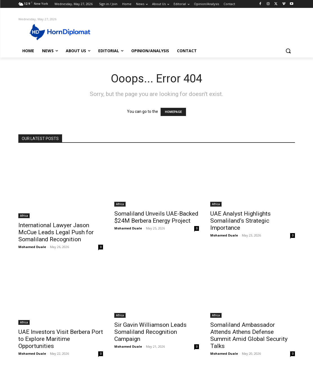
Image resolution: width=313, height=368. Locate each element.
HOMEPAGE (173, 112)
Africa (24, 216)
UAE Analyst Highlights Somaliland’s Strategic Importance (240, 220)
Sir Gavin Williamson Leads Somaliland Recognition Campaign (150, 331)
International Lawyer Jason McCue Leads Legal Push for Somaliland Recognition (56, 232)
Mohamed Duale (32, 247)
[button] (288, 51)
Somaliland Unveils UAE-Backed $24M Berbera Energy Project (156, 217)
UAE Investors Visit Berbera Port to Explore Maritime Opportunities (60, 338)
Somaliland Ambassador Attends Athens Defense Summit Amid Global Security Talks (249, 335)
